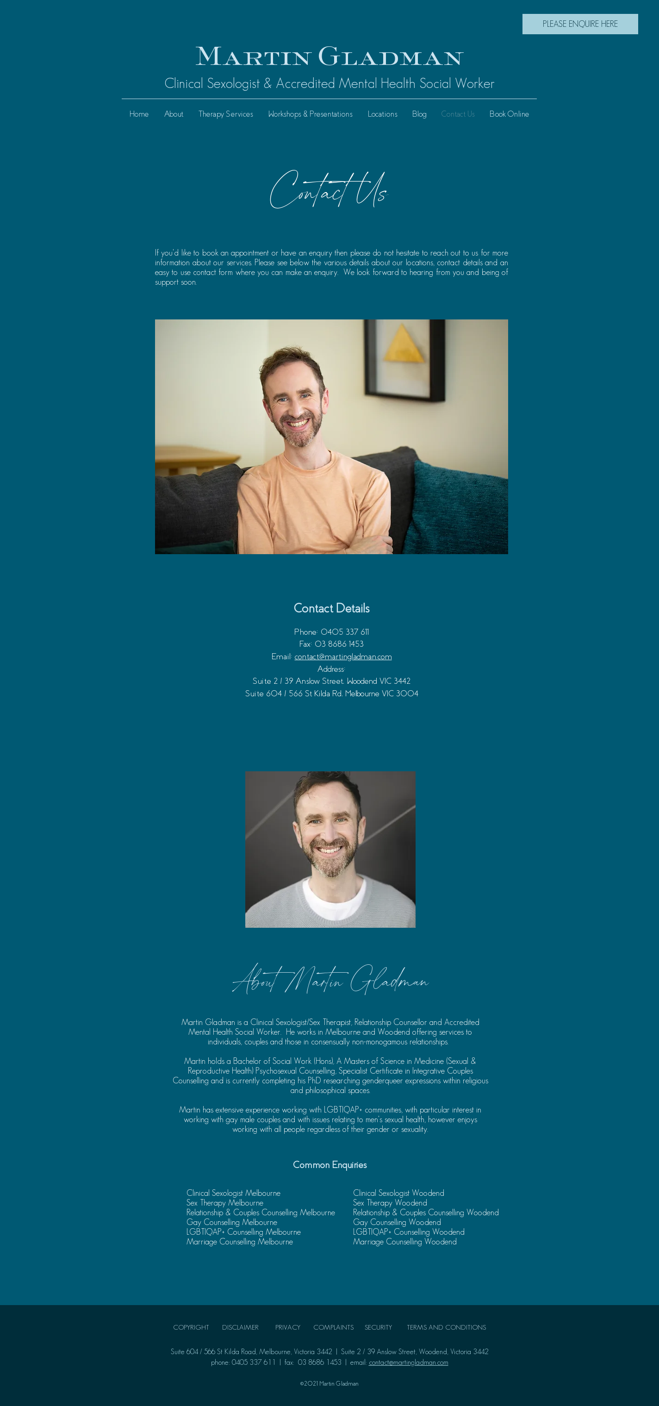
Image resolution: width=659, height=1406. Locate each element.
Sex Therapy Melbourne (225, 1202)
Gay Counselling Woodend (397, 1222)
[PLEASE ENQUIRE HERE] (580, 24)
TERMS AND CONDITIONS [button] (446, 1327)
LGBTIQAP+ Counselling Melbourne (244, 1232)
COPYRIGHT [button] (191, 1327)
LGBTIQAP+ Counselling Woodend (409, 1232)
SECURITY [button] (379, 1327)
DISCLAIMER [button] (240, 1327)
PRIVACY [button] (288, 1327)
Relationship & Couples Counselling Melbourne (261, 1212)
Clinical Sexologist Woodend (398, 1193)
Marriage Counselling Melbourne (241, 1241)
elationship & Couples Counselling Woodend (428, 1212)
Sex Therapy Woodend (390, 1202)
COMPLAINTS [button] (333, 1327)
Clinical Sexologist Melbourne (233, 1193)
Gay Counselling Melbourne (232, 1222)
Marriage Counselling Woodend (405, 1241)
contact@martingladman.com (343, 656)
